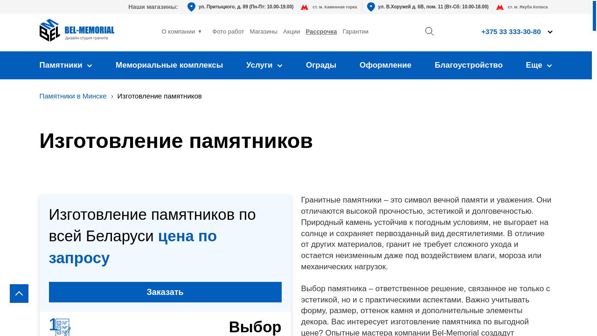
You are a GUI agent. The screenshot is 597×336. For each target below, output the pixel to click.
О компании (178, 31)
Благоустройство (469, 65)
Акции (291, 31)
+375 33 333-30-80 (511, 31)
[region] (298, 168)
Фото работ (228, 31)
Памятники (66, 65)
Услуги (264, 65)
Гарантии (355, 31)
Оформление (385, 65)
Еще (539, 65)
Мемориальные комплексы (169, 65)
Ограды (321, 65)
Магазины (264, 31)
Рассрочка (321, 31)
